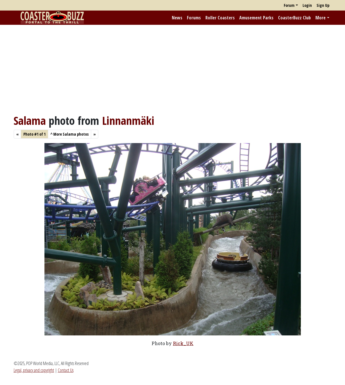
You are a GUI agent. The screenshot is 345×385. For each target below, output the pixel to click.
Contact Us (66, 370)
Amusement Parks (256, 18)
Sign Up (323, 5)
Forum (289, 5)
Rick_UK (183, 343)
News (177, 18)
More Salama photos (69, 134)
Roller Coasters (220, 18)
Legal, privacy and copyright (34, 370)
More (320, 18)
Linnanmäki (128, 120)
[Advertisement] (173, 69)
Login (307, 5)
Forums (194, 18)
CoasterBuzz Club (294, 18)
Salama (30, 120)
